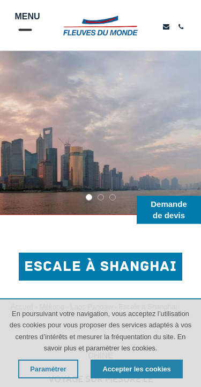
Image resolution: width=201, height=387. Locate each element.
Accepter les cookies (136, 369)
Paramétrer (48, 369)
